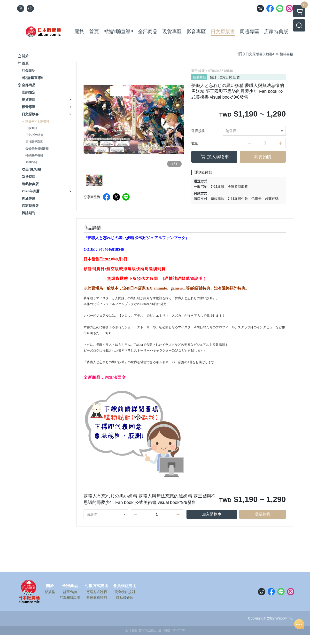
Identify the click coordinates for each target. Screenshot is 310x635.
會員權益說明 (124, 586)
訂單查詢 (70, 592)
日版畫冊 (31, 128)
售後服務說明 (96, 597)
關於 (50, 586)
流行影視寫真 (34, 141)
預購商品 (199, 77)
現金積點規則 (125, 592)
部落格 (50, 592)
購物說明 (194, 278)
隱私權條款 (124, 597)
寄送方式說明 (96, 592)
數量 (194, 143)
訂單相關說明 (70, 597)
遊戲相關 (31, 162)
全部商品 (70, 586)
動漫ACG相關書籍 (37, 121)
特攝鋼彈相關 (34, 155)
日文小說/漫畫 (34, 135)
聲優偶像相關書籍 (37, 148)
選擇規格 (198, 131)
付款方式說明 (96, 586)
